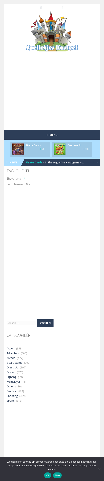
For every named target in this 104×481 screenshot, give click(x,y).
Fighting (11, 377)
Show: (10, 178)
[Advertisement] (55, 98)
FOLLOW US (63, 7)
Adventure (13, 353)
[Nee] (99, 469)
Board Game (14, 362)
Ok (47, 475)
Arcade (11, 358)
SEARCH (41, 7)
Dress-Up (12, 367)
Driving (11, 372)
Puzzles (11, 391)
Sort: (9, 184)
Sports (11, 400)
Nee (57, 475)
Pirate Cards (33, 145)
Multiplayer (13, 381)
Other (10, 386)
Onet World (74, 145)
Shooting (12, 396)
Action (10, 348)
